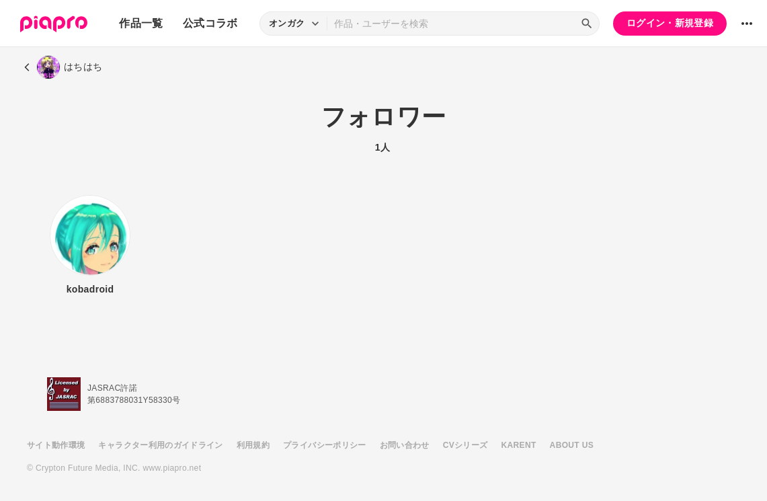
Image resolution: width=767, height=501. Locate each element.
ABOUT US (572, 445)
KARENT (518, 445)
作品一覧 (141, 23)
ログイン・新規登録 (670, 22)
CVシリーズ (465, 445)
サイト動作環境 (56, 445)
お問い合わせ (405, 445)
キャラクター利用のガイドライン (160, 445)
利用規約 (253, 445)
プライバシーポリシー (324, 445)
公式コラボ (210, 23)
